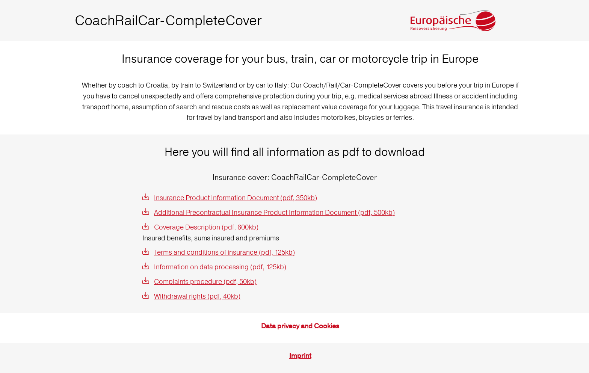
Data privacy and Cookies (300, 326)
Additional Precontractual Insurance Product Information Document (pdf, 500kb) (274, 212)
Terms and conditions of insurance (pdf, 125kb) (224, 252)
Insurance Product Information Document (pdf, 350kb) (235, 197)
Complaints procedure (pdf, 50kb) (205, 281)
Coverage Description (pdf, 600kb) (206, 227)
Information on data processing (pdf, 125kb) (220, 267)
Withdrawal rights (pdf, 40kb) (197, 296)
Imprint (300, 356)
